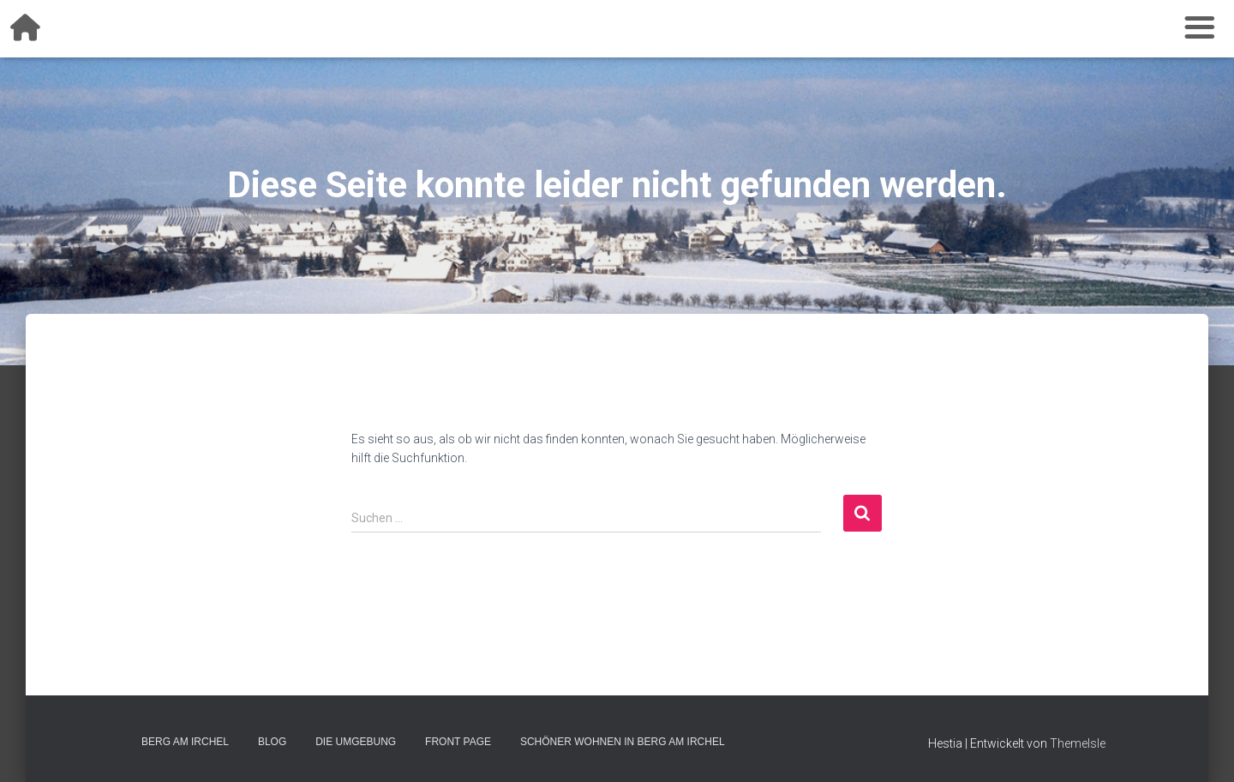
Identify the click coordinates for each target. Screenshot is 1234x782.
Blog (272, 742)
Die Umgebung (355, 742)
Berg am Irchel (185, 742)
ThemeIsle (1077, 743)
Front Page (458, 742)
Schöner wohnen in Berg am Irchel (622, 742)
